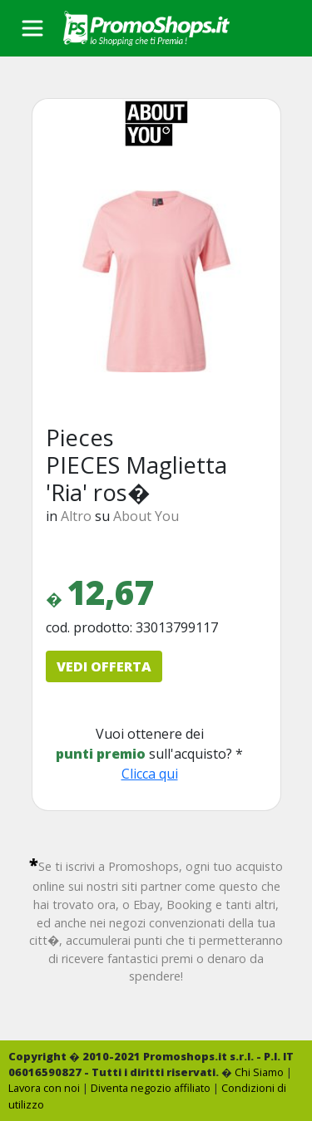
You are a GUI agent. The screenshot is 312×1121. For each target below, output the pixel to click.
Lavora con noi (44, 1087)
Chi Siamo (259, 1071)
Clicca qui (149, 774)
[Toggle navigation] (32, 28)
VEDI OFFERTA (104, 666)
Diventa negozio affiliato (150, 1087)
